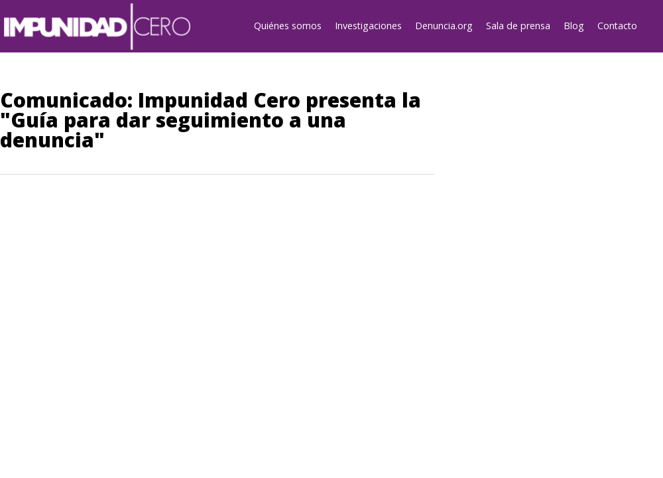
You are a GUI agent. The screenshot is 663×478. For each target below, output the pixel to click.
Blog (574, 25)
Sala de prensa (518, 25)
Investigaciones (368, 25)
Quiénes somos (288, 25)
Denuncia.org (444, 25)
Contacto (617, 25)
